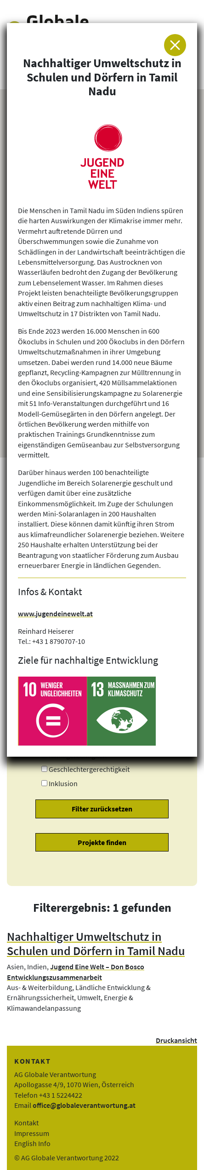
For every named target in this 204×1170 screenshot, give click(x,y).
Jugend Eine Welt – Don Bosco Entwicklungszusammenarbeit (75, 971)
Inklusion (63, 783)
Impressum (31, 1133)
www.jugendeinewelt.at (55, 613)
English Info (32, 1143)
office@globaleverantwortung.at (84, 1105)
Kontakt (26, 1122)
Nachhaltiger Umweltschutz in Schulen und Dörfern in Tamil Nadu (96, 943)
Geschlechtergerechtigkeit (89, 769)
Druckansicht (176, 1040)
